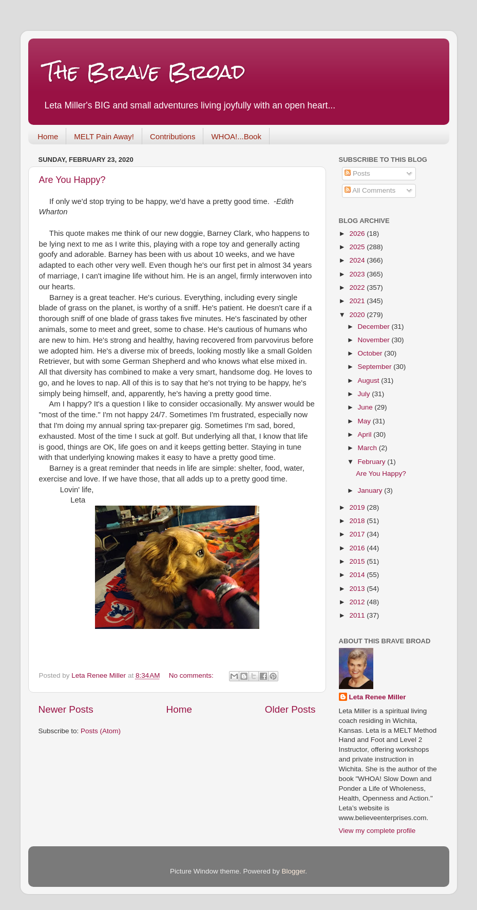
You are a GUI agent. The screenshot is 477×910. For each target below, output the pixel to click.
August (369, 380)
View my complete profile (377, 830)
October (371, 353)
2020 (358, 315)
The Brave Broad (144, 72)
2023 (358, 274)
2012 (358, 602)
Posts (357, 173)
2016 (358, 548)
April (366, 434)
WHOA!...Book (236, 136)
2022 (358, 287)
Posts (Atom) (101, 731)
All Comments (370, 190)
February (373, 462)
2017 (358, 534)
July (365, 394)
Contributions (172, 136)
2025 (358, 247)
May (365, 421)
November (375, 340)
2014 (358, 575)
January (371, 490)
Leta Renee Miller (377, 697)
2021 (358, 301)
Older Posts (290, 709)
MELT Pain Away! (104, 136)
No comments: (192, 675)
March (368, 448)
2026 (358, 233)
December (375, 326)
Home (47, 136)
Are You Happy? (72, 180)
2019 (358, 507)
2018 (358, 521)
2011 (358, 615)
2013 (358, 588)
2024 (358, 260)
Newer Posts (66, 709)
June (366, 407)
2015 (358, 561)
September (376, 366)
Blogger (294, 871)
